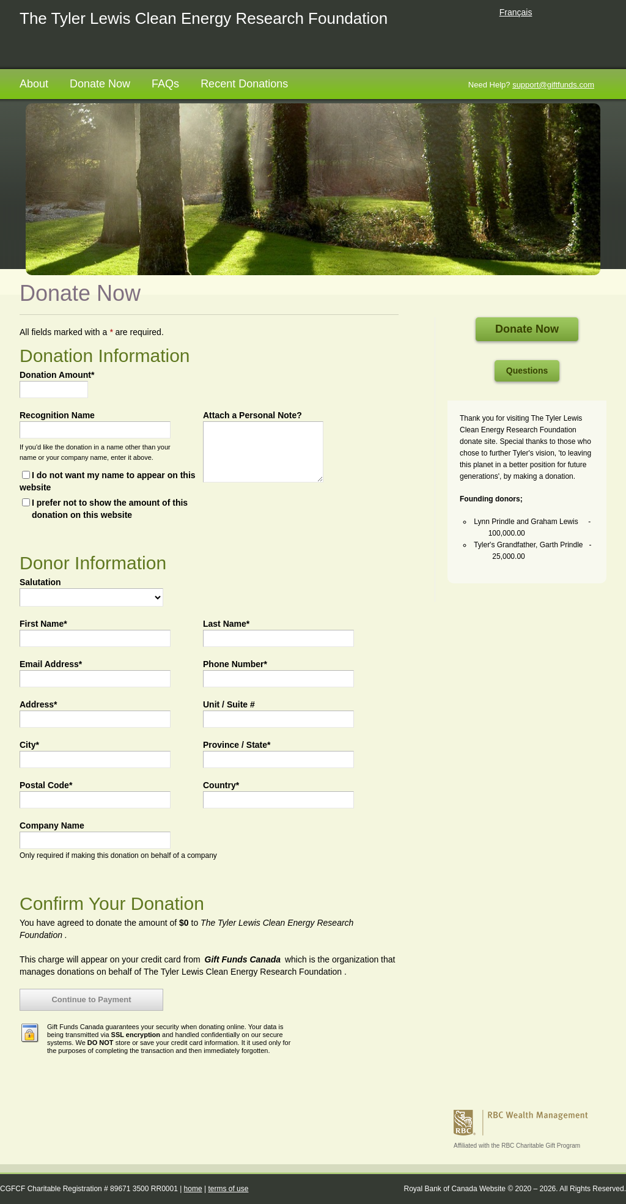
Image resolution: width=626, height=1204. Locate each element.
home (193, 1188)
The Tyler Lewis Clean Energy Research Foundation (204, 18)
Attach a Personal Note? (252, 415)
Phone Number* (235, 664)
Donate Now (100, 84)
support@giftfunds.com (553, 84)
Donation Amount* (57, 375)
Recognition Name (57, 415)
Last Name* (226, 624)
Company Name (52, 825)
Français (515, 12)
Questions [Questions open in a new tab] (527, 370)
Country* (221, 785)
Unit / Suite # (229, 704)
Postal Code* (46, 785)
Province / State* (237, 745)
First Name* (43, 624)
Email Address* (51, 664)
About (34, 84)
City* (29, 745)
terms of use (228, 1188)
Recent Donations (244, 84)
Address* (38, 704)
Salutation (40, 582)
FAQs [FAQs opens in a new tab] (165, 84)
